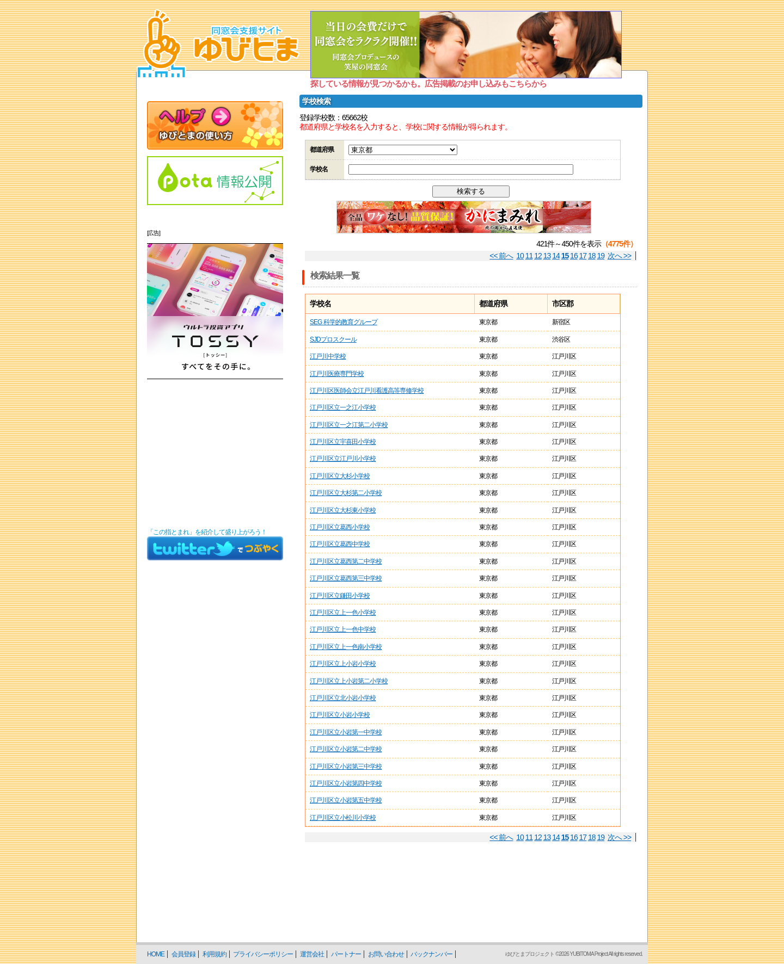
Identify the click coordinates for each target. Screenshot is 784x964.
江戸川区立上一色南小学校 (346, 647)
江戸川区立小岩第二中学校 (346, 749)
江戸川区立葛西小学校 (340, 527)
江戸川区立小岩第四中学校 (346, 783)
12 (538, 255)
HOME (155, 954)
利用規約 (214, 954)
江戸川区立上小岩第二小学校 (349, 681)
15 (565, 255)
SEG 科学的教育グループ (343, 322)
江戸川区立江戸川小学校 (343, 458)
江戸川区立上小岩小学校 (343, 664)
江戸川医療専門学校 (337, 374)
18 (592, 255)
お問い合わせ (386, 954)
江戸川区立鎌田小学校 (340, 596)
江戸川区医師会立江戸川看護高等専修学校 (367, 390)
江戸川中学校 (328, 356)
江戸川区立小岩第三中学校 (346, 766)
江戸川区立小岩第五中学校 (346, 800)
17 (583, 255)
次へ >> (619, 255)
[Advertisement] (215, 454)
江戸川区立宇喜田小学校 (343, 442)
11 (529, 255)
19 (601, 255)
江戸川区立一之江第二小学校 (349, 425)
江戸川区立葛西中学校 (340, 544)
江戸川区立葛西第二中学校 (346, 561)
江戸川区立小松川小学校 (343, 817)
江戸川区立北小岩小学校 (343, 698)
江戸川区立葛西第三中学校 (346, 578)
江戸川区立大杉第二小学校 (346, 493)
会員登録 (183, 954)
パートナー (346, 954)
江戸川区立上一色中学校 (343, 629)
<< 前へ (501, 255)
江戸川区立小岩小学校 (340, 715)
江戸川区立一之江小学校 (343, 407)
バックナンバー (431, 954)
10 (520, 255)
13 (547, 255)
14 (556, 255)
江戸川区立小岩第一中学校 (346, 732)
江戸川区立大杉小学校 (340, 476)
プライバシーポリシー (263, 954)
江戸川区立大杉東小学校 (343, 510)
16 (574, 255)
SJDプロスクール (333, 339)
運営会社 (312, 954)
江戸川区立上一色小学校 (343, 612)
